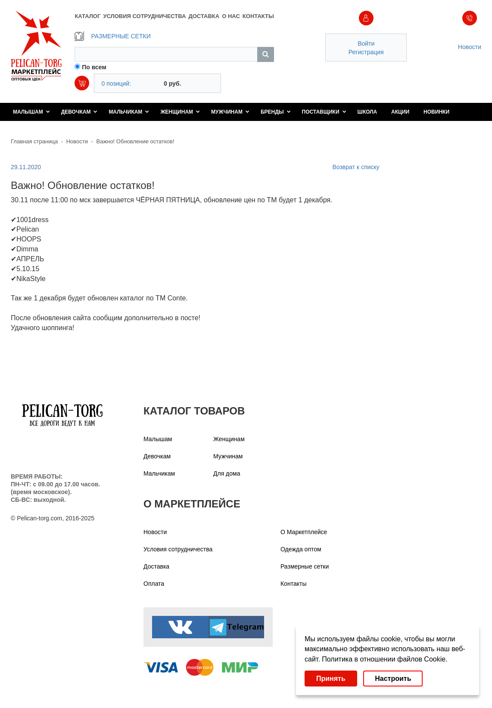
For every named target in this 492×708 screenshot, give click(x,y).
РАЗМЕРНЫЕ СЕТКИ (112, 36)
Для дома (226, 473)
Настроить (393, 678)
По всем (94, 67)
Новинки (436, 112)
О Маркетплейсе (303, 532)
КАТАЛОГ (87, 16)
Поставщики (324, 112)
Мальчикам (129, 112)
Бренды (276, 112)
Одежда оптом (300, 549)
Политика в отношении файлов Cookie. (384, 659)
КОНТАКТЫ (258, 16)
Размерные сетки (304, 566)
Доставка (156, 566)
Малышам (31, 112)
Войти (366, 43)
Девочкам (79, 112)
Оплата (153, 583)
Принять (331, 678)
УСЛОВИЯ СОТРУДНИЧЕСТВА (144, 16)
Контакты (293, 583)
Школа (367, 112)
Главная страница (34, 141)
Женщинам (180, 112)
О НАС (231, 16)
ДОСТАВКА (204, 16)
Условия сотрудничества (177, 549)
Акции (400, 112)
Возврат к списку (355, 167)
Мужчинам (230, 112)
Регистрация (366, 52)
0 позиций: (116, 83)
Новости (469, 46)
